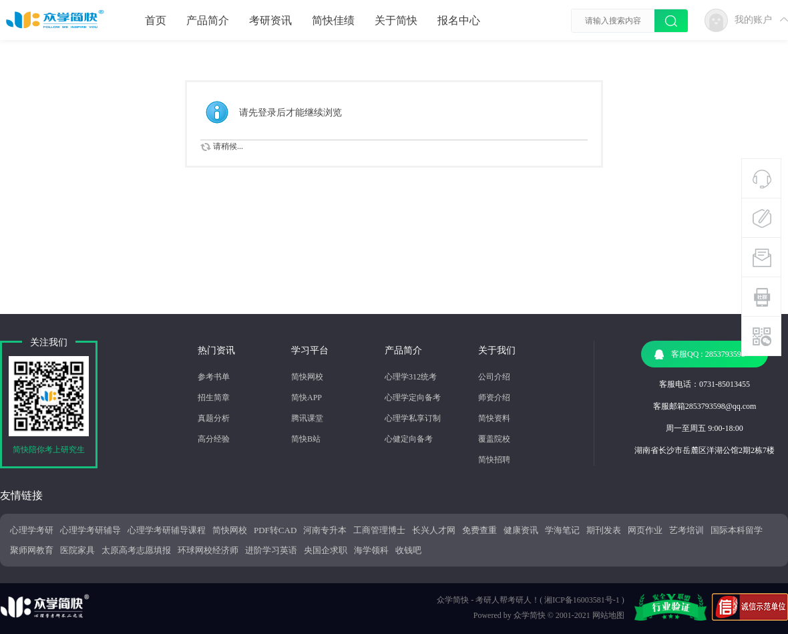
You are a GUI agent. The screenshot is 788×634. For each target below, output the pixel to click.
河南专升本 (325, 530)
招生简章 (214, 397)
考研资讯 (270, 20)
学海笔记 (562, 530)
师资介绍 (494, 397)
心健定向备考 (409, 439)
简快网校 (307, 376)
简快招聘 (494, 459)
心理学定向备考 (413, 397)
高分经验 (214, 439)
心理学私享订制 (413, 418)
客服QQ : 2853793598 (699, 354)
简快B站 (306, 439)
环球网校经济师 (208, 550)
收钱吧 (408, 550)
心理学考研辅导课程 (167, 530)
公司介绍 (494, 376)
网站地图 (608, 615)
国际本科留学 (737, 530)
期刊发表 (603, 530)
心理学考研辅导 (90, 530)
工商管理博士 (379, 530)
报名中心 (458, 20)
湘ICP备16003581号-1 (582, 600)
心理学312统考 (411, 376)
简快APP (306, 397)
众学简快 (530, 615)
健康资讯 (521, 530)
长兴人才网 (433, 530)
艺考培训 (686, 530)
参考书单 (214, 376)
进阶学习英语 (271, 550)
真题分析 (214, 418)
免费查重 (479, 530)
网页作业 (645, 530)
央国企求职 (325, 550)
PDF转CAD (275, 530)
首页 (155, 20)
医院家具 (77, 550)
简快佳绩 (333, 20)
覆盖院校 (494, 439)
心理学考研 (31, 530)
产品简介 (207, 20)
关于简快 (396, 20)
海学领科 (371, 550)
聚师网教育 (31, 550)
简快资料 (494, 418)
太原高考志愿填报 (136, 550)
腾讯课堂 (307, 418)
